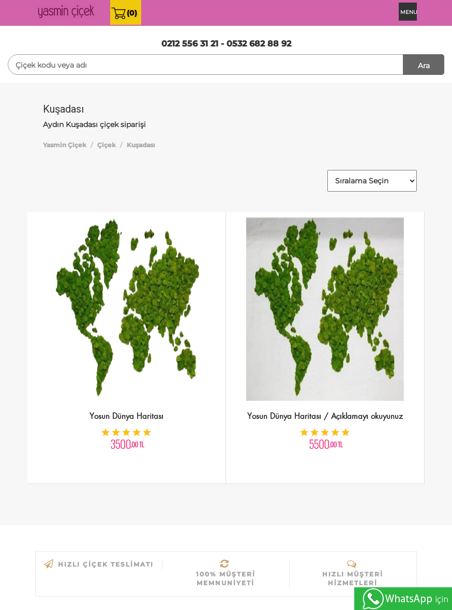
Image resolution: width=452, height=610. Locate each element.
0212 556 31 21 (189, 44)
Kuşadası (141, 145)
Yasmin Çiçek (64, 145)
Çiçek (106, 145)
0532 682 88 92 (259, 44)
